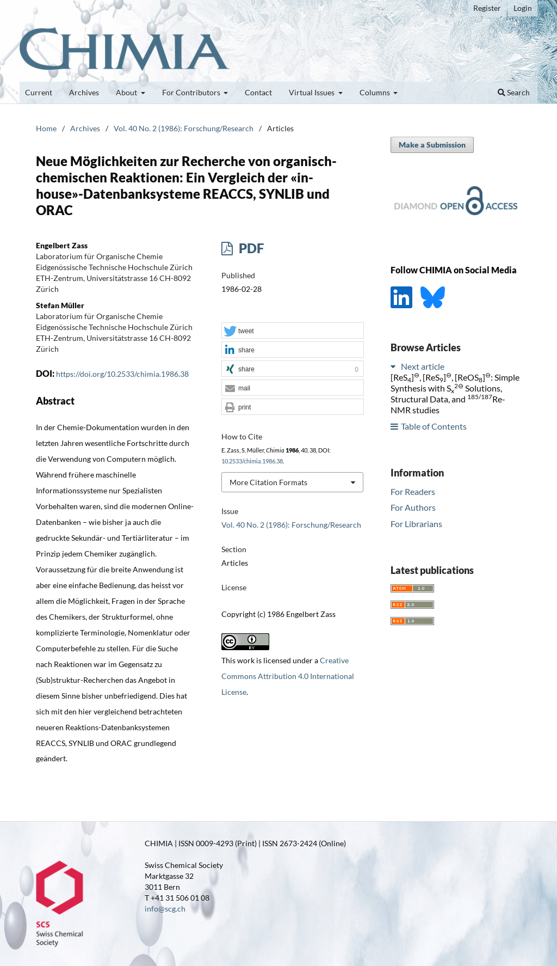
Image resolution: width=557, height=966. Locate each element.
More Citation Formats (268, 482)
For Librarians (416, 523)
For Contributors (192, 92)
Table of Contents (434, 426)
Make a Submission (432, 144)
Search (514, 92)
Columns (376, 92)
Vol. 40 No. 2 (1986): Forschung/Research (183, 128)
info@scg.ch (165, 908)
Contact (258, 92)
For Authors (413, 507)
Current (38, 92)
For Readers (413, 491)
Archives (84, 92)
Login (522, 8)
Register (487, 8)
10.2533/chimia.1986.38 (252, 461)
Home (46, 128)
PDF (250, 248)
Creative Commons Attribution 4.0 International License (287, 676)
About (127, 92)
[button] (292, 331)
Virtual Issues (312, 92)
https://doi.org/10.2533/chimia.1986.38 (122, 373)
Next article (422, 366)
